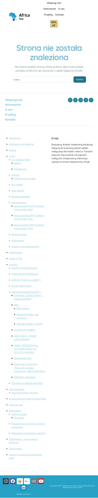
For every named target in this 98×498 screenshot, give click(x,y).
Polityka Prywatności (23, 494)
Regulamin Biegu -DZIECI (29, 323)
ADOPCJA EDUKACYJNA (24, 267)
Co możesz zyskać (20, 159)
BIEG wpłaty (23, 308)
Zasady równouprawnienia (25, 246)
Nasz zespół (17, 190)
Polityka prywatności (25, 178)
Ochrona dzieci (19, 414)
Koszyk (12, 150)
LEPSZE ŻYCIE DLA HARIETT (26, 279)
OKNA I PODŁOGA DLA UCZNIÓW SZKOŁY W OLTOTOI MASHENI (26, 349)
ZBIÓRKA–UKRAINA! (24, 377)
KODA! (17, 162)
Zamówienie (15, 448)
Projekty (48, 14)
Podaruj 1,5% (15, 258)
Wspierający (17, 240)
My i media (17, 184)
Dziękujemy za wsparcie (21, 144)
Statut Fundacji (19, 234)
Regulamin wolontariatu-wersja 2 (28, 433)
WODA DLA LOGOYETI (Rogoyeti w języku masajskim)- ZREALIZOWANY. (29, 368)
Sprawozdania (18, 202)
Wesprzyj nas (54, 2)
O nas (61, 8)
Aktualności (15, 138)
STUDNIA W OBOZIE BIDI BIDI (27, 383)
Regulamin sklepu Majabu (24, 392)
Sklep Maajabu (16, 389)
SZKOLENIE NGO (23, 358)
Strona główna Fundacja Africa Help (27, 398)
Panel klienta (15, 252)
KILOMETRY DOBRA (24, 329)
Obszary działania (20, 196)
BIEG (16, 304)
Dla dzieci (19, 417)
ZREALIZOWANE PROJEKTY (26, 291)
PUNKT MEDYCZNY (21, 285)
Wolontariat (49, 8)
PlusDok (79, 487)
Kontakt (59, 14)
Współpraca (20, 168)
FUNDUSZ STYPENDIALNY (25, 273)
